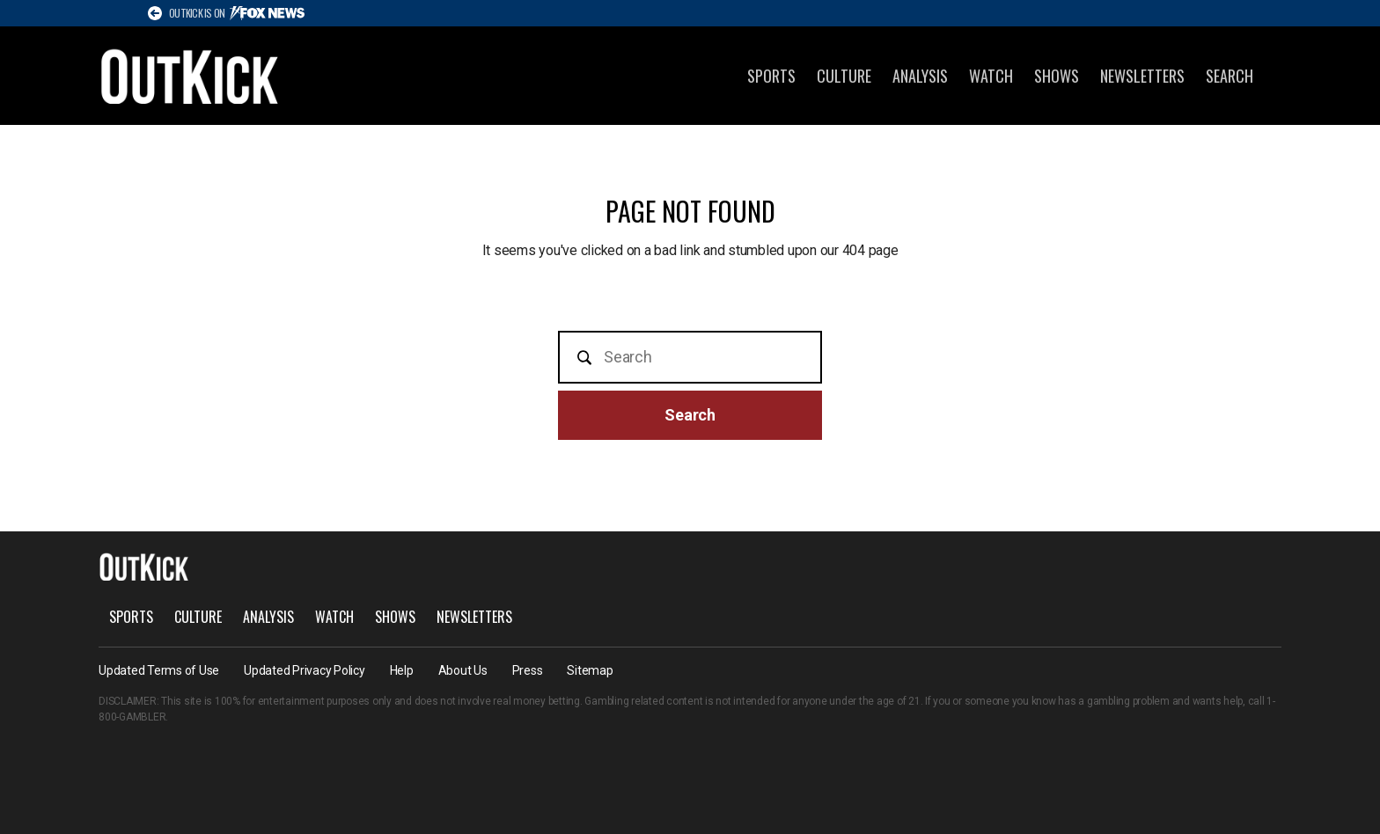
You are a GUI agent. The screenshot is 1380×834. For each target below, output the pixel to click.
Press (527, 670)
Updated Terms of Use (159, 670)
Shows (1056, 75)
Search (1229, 75)
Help (402, 670)
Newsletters (1142, 75)
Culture (844, 75)
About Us (463, 670)
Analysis (920, 75)
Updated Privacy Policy (304, 670)
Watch (991, 75)
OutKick (190, 76)
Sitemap (590, 670)
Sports (771, 75)
